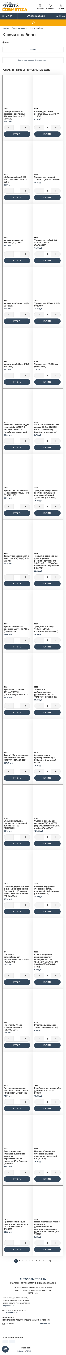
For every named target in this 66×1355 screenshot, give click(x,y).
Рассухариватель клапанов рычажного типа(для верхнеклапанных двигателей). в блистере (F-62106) (16, 1157)
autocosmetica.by (33, 1279)
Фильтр (33, 50)
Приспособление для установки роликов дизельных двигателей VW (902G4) (45, 1155)
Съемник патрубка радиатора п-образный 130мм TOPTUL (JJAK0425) (15, 824)
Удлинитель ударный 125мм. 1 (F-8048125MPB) (47, 178)
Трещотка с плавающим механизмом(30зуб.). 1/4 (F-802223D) (16, 493)
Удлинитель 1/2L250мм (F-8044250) (46, 365)
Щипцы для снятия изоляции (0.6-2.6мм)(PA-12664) (47, 114)
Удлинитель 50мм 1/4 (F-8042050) (16, 304)
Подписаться (44, 1324)
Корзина (61, 6)
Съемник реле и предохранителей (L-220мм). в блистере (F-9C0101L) (45, 759)
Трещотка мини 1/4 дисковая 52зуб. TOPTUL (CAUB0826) (16, 629)
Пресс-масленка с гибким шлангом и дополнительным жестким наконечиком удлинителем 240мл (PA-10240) (47, 1228)
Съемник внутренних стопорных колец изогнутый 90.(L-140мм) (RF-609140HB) (46, 890)
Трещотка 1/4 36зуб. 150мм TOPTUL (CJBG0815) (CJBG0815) (46, 629)
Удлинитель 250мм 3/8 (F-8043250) (17, 365)
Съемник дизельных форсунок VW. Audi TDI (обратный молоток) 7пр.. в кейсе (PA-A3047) (47, 824)
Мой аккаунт (57, 16)
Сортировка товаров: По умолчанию (32, 60)
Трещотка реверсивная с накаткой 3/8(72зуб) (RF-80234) (16, 558)
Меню (7, 16)
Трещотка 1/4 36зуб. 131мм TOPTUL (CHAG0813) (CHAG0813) (16, 692)
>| (50, 1261)
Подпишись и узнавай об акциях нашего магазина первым (26, 1319)
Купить (17, 134)
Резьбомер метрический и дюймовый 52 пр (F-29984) (47, 1090)
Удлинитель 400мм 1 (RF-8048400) (47, 304)
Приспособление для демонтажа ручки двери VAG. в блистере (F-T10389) (16, 1225)
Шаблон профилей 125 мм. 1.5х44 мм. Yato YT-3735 (16, 179)
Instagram (20, 1351)
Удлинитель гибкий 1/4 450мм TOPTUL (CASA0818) (45, 242)
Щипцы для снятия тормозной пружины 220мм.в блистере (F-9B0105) (14, 115)
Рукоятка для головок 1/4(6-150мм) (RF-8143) (46, 1026)
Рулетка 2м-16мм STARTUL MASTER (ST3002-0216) (13, 1027)
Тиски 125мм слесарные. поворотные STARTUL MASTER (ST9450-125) (16, 757)
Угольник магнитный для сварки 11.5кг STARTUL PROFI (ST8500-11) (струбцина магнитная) (46, 428)
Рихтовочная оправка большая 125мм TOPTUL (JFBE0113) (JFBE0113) (16, 1090)
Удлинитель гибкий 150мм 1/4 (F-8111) (13, 241)
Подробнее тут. (8, 1306)
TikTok (28, 1351)
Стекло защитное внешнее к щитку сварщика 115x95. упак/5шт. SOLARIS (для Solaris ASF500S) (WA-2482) (46, 960)
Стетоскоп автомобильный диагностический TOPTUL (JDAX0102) (17, 958)
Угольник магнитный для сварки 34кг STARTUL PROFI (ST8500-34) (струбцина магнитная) (16, 428)
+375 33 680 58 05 (36, 16)
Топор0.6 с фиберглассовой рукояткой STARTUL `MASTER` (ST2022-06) (45, 693)
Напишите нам (12, 1313)
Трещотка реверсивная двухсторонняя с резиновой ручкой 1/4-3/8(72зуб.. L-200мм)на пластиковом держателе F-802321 (46, 562)
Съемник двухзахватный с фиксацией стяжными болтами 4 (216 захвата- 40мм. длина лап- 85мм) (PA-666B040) (16, 891)
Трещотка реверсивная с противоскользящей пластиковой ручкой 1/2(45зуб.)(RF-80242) (46, 494)
